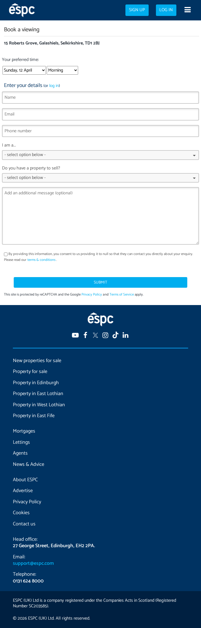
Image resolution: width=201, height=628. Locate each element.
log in (54, 85)
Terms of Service (122, 295)
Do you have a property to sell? (100, 175)
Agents (20, 453)
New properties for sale (37, 361)
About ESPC (25, 480)
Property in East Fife (34, 416)
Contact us (24, 524)
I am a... (100, 152)
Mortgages (24, 431)
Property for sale (30, 371)
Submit (100, 282)
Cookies (21, 513)
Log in (166, 10)
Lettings (21, 442)
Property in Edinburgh (36, 383)
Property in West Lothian (39, 405)
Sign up (137, 10)
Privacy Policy (92, 295)
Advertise (23, 491)
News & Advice (28, 464)
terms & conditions (41, 260)
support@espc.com (33, 563)
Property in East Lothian (38, 393)
